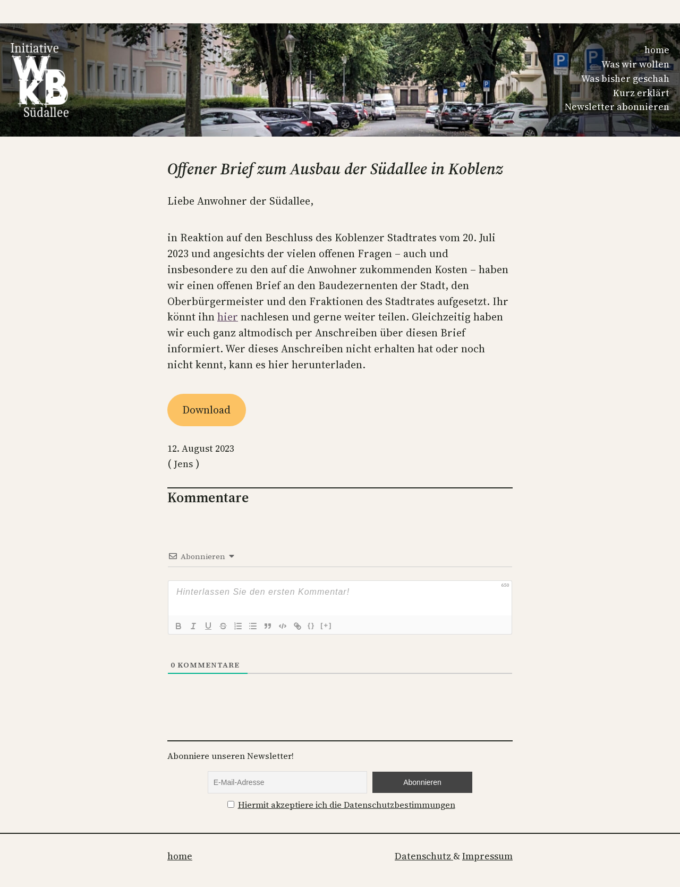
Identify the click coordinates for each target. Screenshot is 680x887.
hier (227, 316)
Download (206, 409)
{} (311, 625)
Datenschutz (424, 856)
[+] (326, 625)
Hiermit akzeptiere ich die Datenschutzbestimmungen (346, 804)
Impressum (487, 856)
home (656, 50)
